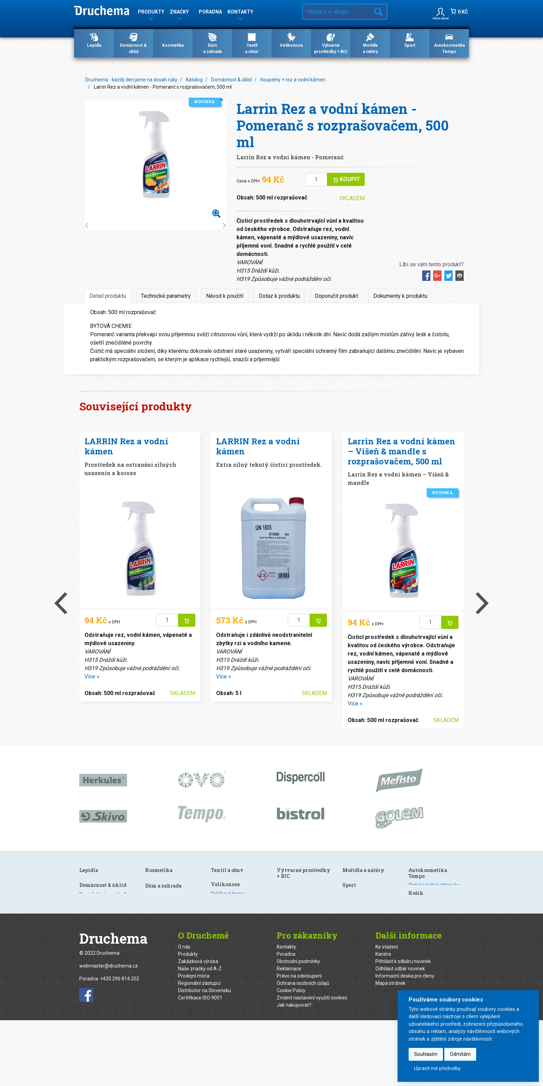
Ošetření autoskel (427, 907)
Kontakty (286, 1012)
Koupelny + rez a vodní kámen (293, 79)
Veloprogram (356, 950)
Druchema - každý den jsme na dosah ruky (131, 79)
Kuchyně (154, 887)
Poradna (210, 12)
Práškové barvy (293, 908)
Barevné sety (291, 915)
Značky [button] (179, 13)
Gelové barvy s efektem (302, 930)
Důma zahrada (212, 43)
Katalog (194, 79)
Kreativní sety (291, 959)
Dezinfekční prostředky (170, 879)
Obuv (282, 879)
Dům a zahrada (229, 920)
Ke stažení (386, 1012)
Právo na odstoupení (299, 1041)
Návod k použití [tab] (224, 296)
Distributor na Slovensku (204, 1056)
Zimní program (424, 914)
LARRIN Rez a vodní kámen (126, 446)
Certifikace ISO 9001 (200, 1063)
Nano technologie (164, 916)
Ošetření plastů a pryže (433, 899)
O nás (184, 1012)
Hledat (378, 12)
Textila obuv (251, 43)
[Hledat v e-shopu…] (336, 12)
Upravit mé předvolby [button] (437, 1068)
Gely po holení (226, 887)
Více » (91, 676)
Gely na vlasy (225, 879)
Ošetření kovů (160, 930)
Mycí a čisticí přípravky (432, 892)
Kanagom (89, 894)
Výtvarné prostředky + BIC (331, 43)
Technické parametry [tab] (166, 296)
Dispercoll (89, 887)
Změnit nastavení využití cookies (312, 1063)
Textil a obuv (293, 870)
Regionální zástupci (199, 1049)
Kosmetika (173, 40)
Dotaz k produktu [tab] (279, 296)
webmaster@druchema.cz (108, 1031)
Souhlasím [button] (425, 1054)
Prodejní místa (194, 1041)
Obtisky (285, 937)
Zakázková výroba (198, 1027)
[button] (440, 12)
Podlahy (154, 908)
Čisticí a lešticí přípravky (434, 885)
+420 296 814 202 (119, 1044)
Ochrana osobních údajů (303, 1049)
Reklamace (289, 1034)
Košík (416, 933)
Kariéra (383, 1020)
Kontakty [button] (240, 13)
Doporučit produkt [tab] (336, 296)
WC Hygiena (158, 923)
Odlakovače (224, 901)
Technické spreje (426, 921)
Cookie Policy (291, 1056)
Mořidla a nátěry (363, 904)
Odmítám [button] (460, 1054)
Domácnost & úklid (133, 43)
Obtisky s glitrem (295, 944)
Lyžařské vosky (358, 942)
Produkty (188, 1020)
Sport (409, 40)
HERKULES (91, 879)
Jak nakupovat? (294, 1071)
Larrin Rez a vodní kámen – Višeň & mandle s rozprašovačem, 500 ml (401, 451)
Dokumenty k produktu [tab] (400, 296)
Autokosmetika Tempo (449, 43)
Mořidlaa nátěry (370, 43)
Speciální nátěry (359, 921)
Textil (282, 887)
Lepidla (94, 40)
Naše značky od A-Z (200, 1034)
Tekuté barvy (291, 922)
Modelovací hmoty (362, 892)
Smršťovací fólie (294, 951)
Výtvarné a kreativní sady (369, 885)
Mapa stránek (390, 1049)
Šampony (221, 894)
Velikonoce (291, 40)
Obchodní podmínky (298, 1027)
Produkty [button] (151, 13)
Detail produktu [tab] (107, 296)
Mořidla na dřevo (360, 914)
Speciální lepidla (96, 901)
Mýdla (217, 908)
